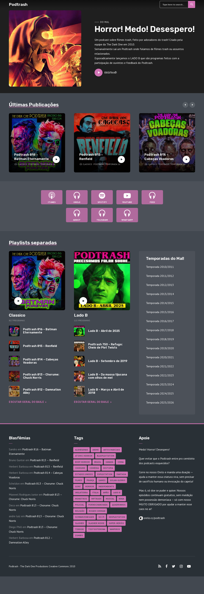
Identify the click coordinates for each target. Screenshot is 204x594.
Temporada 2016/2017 (160, 339)
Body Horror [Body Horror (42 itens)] (82, 479)
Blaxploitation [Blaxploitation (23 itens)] (105, 473)
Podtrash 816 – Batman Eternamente (31, 157)
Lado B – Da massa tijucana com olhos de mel (107, 394)
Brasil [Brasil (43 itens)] (97, 479)
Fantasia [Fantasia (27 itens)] (121, 491)
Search (192, 4)
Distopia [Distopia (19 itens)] (108, 485)
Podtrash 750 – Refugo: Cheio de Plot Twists (105, 363)
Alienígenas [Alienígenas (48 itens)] (81, 467)
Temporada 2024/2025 (160, 411)
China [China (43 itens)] (121, 479)
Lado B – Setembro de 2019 (107, 378)
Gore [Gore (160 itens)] (78, 504)
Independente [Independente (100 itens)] (106, 504)
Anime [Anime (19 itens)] (95, 467)
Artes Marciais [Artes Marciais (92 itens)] (111, 467)
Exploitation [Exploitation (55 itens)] (104, 491)
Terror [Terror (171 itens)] (79, 547)
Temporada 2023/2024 (160, 402)
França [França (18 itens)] (90, 498)
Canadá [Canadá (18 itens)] (109, 479)
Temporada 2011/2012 (160, 293)
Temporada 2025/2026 (160, 420)
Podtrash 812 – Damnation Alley (42, 409)
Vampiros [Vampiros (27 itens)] (115, 547)
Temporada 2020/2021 (160, 375)
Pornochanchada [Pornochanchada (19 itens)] (97, 522)
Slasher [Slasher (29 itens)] (79, 540)
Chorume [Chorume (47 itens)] (80, 485)
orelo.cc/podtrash (154, 535)
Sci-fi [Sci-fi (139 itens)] (101, 534)
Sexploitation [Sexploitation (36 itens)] (117, 534)
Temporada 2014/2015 (160, 320)
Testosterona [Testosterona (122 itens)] (96, 547)
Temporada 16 (47, 164)
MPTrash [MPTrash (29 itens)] (96, 516)
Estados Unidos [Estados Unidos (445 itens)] (84, 491)
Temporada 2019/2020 (160, 366)
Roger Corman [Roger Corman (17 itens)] (97, 528)
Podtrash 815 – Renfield (91, 157)
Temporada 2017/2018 (160, 348)
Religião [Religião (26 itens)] (79, 528)
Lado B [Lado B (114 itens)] (116, 510)
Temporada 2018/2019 (160, 357)
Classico (22, 164)
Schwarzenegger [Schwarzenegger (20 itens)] (84, 534)
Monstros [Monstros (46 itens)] (81, 516)
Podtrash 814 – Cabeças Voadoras (159, 157)
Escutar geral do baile (28, 419)
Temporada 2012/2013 (160, 302)
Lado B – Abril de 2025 (104, 348)
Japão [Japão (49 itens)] (106, 510)
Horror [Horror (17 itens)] (89, 504)
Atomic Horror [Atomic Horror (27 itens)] (83, 473)
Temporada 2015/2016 (160, 329)
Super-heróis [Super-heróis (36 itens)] (116, 540)
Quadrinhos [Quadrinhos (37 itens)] (118, 522)
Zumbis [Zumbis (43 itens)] (79, 553)
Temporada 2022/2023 (160, 393)
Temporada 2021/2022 (160, 384)
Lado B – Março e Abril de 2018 (106, 409)
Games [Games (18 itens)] (101, 498)
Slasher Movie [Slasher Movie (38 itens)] (96, 540)
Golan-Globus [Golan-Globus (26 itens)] (117, 498)
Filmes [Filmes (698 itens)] (78, 498)
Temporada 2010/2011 (160, 284)
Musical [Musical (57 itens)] (110, 516)
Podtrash (18, 4)
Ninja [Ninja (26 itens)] (121, 516)
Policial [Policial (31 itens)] (79, 522)
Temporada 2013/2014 (160, 311)
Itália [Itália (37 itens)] (95, 510)
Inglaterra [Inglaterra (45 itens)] (81, 510)
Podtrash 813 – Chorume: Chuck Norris (41, 394)
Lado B (81, 332)
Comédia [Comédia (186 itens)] (94, 485)
